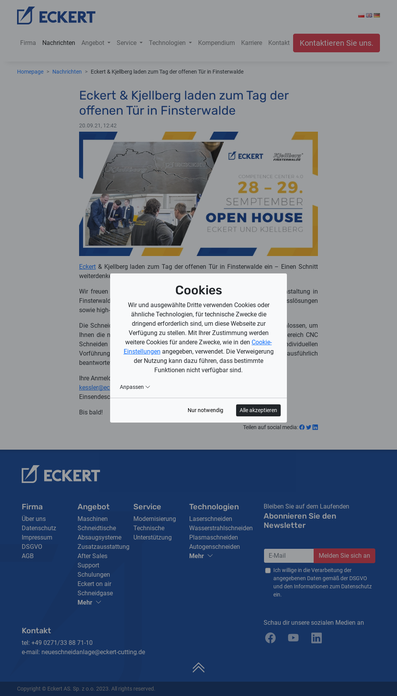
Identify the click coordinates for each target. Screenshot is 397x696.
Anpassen (135, 387)
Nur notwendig (205, 410)
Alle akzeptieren (258, 410)
